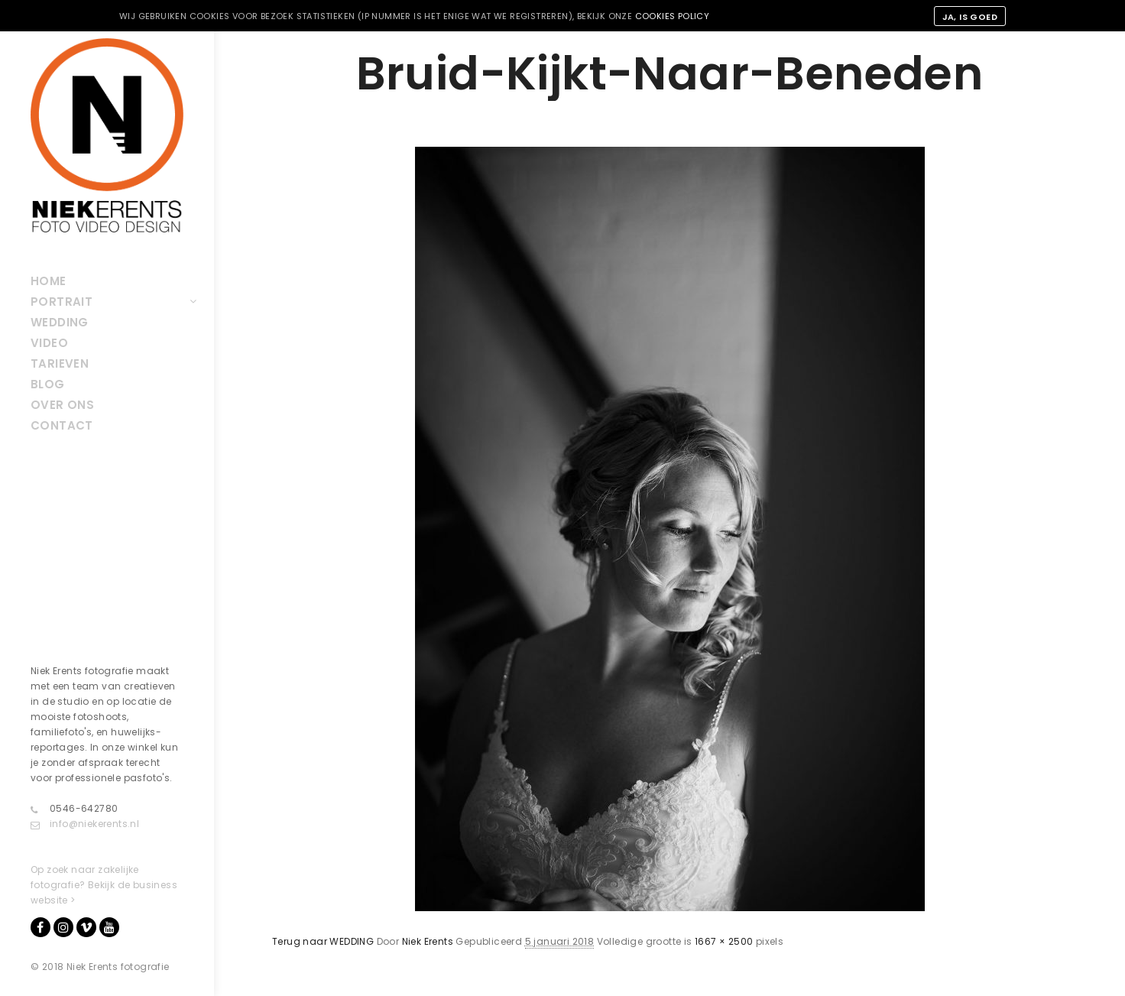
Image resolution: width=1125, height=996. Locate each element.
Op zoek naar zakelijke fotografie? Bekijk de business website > (104, 885)
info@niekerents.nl (85, 824)
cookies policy (672, 16)
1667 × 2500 (724, 941)
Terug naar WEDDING (323, 941)
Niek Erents (427, 941)
